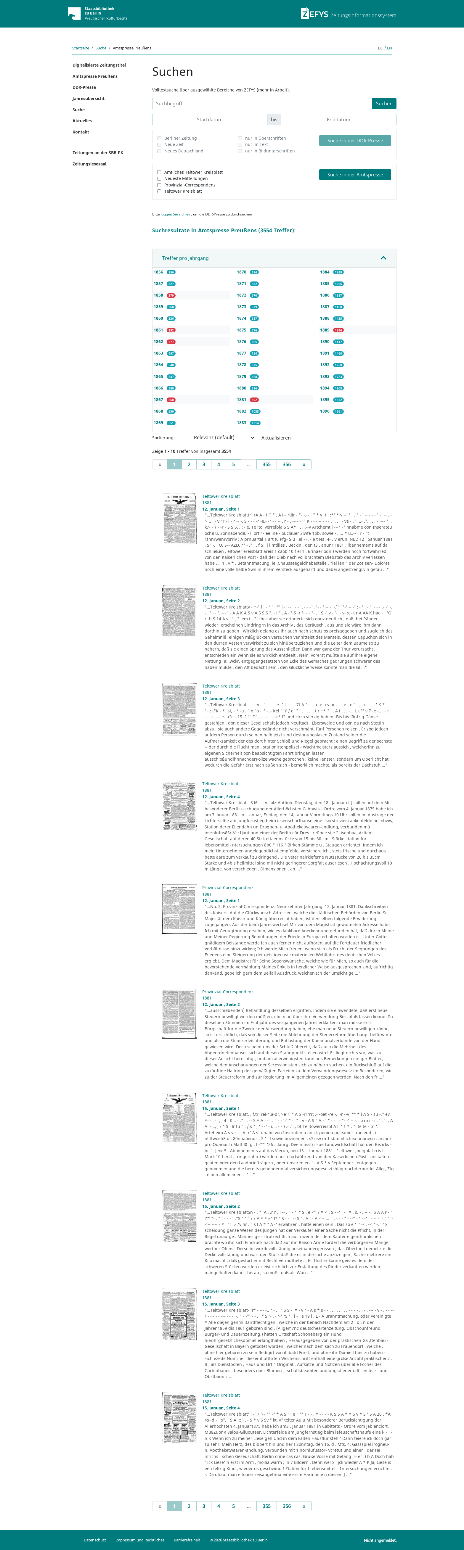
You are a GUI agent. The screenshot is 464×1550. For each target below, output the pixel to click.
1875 (242, 330)
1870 (242, 272)
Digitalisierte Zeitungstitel (99, 65)
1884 (325, 272)
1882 (242, 411)
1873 (242, 306)
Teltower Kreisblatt (183, 191)
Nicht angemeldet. (380, 1540)
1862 (159, 341)
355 (267, 464)
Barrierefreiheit (187, 1540)
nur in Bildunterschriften (270, 151)
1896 (325, 411)
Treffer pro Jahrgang (185, 258)
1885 (325, 283)
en (389, 48)
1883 (242, 422)
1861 (159, 330)
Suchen (384, 103)
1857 (159, 283)
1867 (159, 399)
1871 (242, 283)
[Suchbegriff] (262, 103)
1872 (242, 295)
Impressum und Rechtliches (139, 1540)
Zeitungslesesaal (89, 164)
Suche (101, 48)
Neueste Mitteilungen (186, 178)
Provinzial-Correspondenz (190, 185)
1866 (159, 388)
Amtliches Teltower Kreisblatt (193, 172)
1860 (159, 318)
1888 (325, 318)
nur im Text (256, 144)
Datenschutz (95, 1540)
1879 (242, 376)
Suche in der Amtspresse (355, 174)
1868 (159, 411)
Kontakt (81, 132)
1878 (242, 364)
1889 (325, 330)
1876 (242, 341)
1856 (159, 272)
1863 (159, 353)
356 (287, 464)
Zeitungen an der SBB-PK (98, 152)
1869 (159, 422)
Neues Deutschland (183, 151)
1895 (325, 399)
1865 (159, 376)
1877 (242, 353)
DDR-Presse (84, 87)
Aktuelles (82, 120)
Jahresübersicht (89, 98)
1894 (325, 388)
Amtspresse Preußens (95, 76)
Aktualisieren (276, 437)
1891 (325, 353)
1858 (159, 295)
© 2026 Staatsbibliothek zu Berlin (239, 1540)
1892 (325, 364)
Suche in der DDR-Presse (355, 140)
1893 (325, 376)
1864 (159, 364)
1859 (159, 306)
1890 (325, 341)
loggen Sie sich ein (176, 214)
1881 (242, 399)
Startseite (80, 48)
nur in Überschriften (265, 138)
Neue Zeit (174, 144)
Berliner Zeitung (180, 138)
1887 (325, 306)
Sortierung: (163, 437)
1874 (242, 318)
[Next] (304, 464)
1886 (325, 295)
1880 (242, 388)
